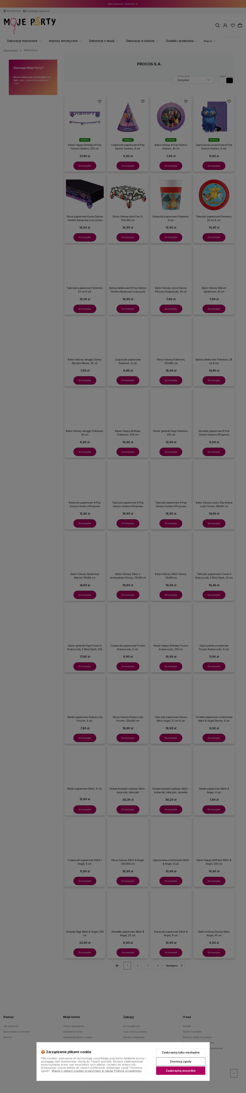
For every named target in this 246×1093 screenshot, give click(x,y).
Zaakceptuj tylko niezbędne (181, 1052)
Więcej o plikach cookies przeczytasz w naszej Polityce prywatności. (97, 1071)
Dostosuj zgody (180, 1061)
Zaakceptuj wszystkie (181, 1070)
